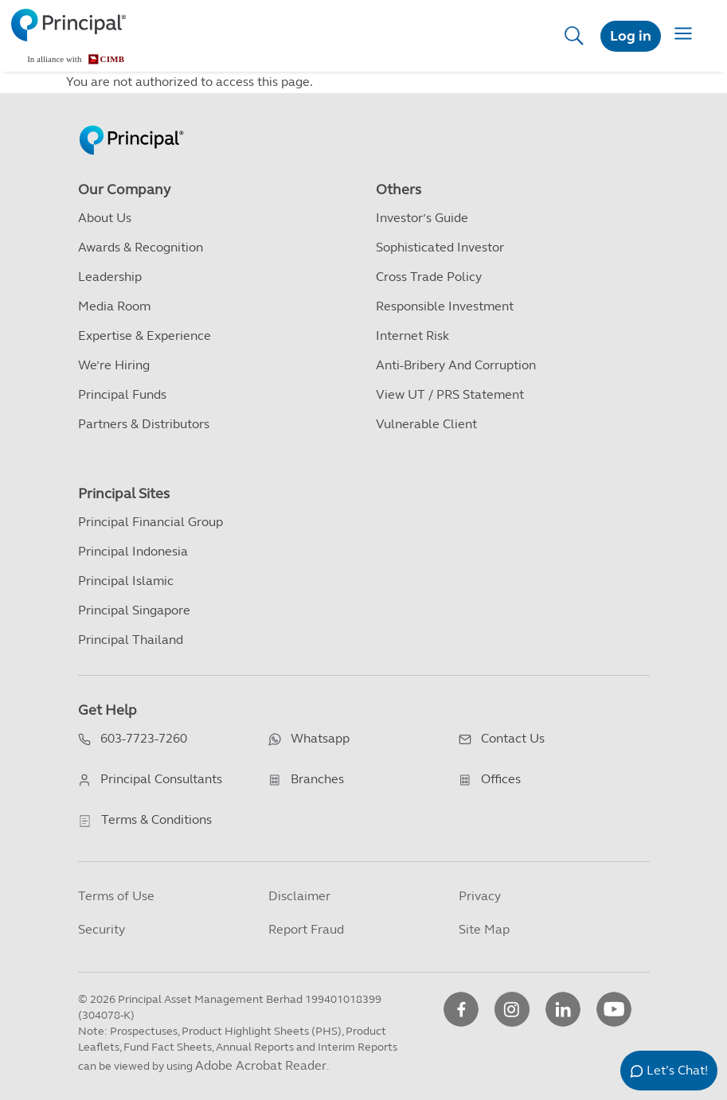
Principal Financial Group (150, 521)
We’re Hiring (114, 365)
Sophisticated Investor (440, 247)
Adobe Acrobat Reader (260, 1065)
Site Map (484, 929)
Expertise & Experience (144, 335)
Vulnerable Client (426, 423)
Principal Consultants (161, 778)
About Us (104, 217)
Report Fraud (306, 929)
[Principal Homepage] (131, 123)
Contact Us (513, 738)
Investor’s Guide (422, 217)
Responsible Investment (445, 306)
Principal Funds (122, 394)
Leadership (110, 276)
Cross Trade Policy (429, 276)
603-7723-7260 (143, 738)
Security (101, 929)
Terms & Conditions (156, 819)
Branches (317, 778)
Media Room (114, 306)
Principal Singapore (134, 610)
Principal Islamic (126, 580)
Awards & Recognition (140, 247)
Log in (630, 36)
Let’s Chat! (677, 1070)
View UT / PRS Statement (450, 394)
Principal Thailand (130, 639)
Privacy (480, 895)
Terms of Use (116, 895)
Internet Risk (412, 335)
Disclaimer (299, 895)
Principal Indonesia (133, 551)
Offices (501, 778)
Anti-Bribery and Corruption (456, 365)
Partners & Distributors (143, 423)
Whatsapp (320, 738)
